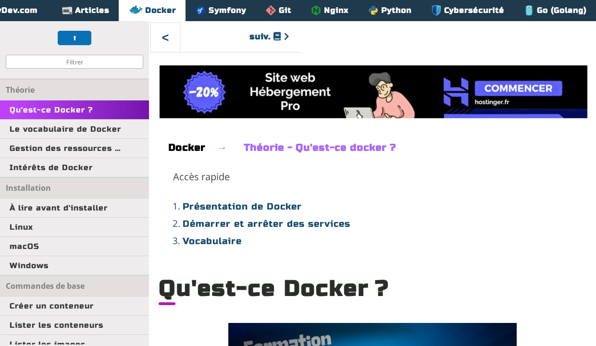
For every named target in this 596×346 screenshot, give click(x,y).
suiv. (269, 37)
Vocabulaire (212, 241)
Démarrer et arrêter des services (266, 223)
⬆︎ (74, 38)
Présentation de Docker (242, 206)
